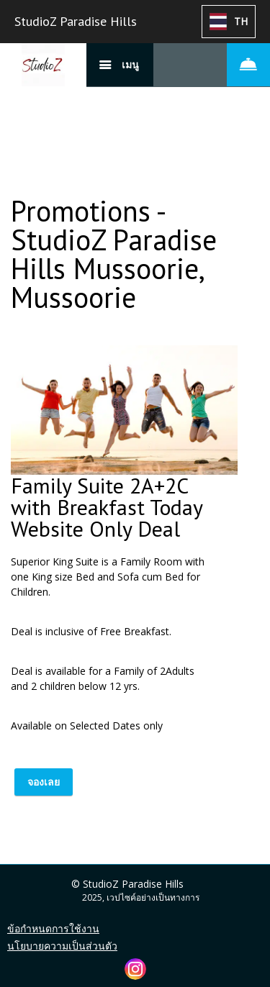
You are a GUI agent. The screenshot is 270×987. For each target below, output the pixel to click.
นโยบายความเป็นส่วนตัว (62, 946)
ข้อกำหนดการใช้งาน (53, 929)
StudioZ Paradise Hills (75, 21)
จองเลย (43, 781)
